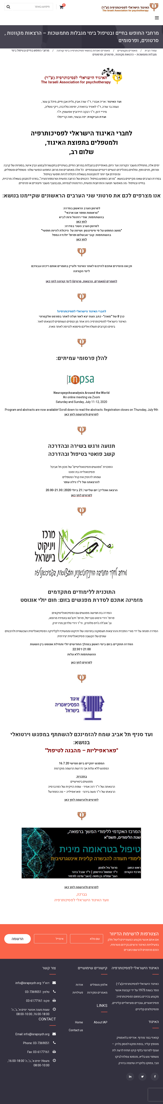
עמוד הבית (151, 50)
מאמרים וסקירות (97, 992)
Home (79, 1022)
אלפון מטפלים (98, 985)
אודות (79, 985)
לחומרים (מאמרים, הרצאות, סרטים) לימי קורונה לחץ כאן (81, 281)
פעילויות (78, 992)
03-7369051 (33, 992)
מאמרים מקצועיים (127, 50)
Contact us (76, 1030)
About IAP (100, 1022)
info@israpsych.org (28, 983)
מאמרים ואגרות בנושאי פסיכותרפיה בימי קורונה (83, 50)
